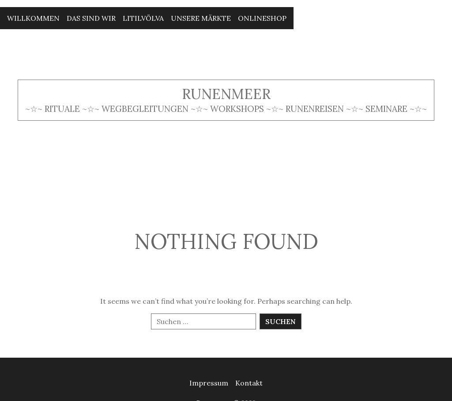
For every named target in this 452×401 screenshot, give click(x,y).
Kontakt (249, 382)
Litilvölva (143, 18)
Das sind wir (91, 18)
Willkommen (33, 18)
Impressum (208, 382)
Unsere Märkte (201, 18)
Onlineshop (262, 18)
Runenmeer (226, 94)
